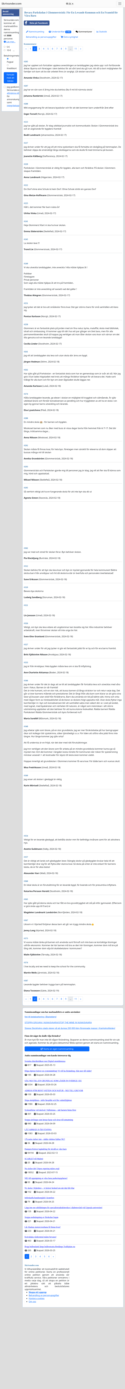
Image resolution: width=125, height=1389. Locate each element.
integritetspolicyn (15, 183)
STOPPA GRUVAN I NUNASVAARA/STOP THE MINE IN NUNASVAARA (58, 1095)
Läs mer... (9, 119)
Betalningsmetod (12, 133)
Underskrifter (60, 31)
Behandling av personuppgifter (41, 37)
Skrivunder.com (12, 3)
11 (75, 48)
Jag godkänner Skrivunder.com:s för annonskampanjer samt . (16, 173)
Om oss (32, 1373)
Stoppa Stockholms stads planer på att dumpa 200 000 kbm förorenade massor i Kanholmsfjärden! (70, 1101)
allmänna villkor (14, 170)
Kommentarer (84, 31)
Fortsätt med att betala (10, 155)
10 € (9, 127)
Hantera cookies (36, 1370)
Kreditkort (12, 145)
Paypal (10, 139)
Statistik (102, 31)
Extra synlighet (69, 37)
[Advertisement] (73, 73)
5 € (8, 124)
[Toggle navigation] (119, 3)
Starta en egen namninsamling (57, 1121)
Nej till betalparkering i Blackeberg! (40, 1089)
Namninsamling (35, 31)
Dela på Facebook (36, 23)
